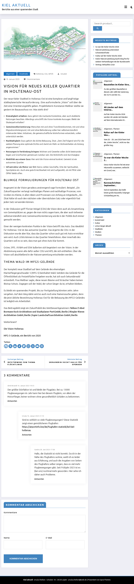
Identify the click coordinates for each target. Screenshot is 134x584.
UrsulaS (64, 74)
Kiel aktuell (16, 5)
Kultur (97, 223)
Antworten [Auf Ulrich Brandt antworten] (12, 401)
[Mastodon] (24, 346)
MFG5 (51, 74)
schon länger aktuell (103, 226)
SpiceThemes (105, 580)
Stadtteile (23, 74)
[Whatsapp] (33, 346)
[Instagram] (28, 346)
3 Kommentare (33, 79)
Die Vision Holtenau (14, 328)
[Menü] (126, 7)
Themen (98, 235)
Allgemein (10, 74)
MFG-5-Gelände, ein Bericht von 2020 (22, 335)
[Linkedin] (15, 346)
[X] (10, 346)
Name (23, 542)
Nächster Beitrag (74, 359)
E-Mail (65, 542)
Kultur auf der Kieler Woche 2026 (108, 56)
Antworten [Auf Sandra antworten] (39, 479)
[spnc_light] (132, 7)
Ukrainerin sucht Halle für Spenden (65, 363)
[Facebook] (6, 346)
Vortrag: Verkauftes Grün (105, 65)
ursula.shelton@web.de (77, 580)
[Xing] (19, 346)
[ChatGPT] (42, 346)
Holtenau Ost (42, 74)
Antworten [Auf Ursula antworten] (27, 435)
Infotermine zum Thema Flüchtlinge (21, 363)
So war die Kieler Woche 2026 (107, 47)
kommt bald (99, 220)
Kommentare (45, 521)
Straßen (98, 232)
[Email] (37, 346)
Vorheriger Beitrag (15, 359)
